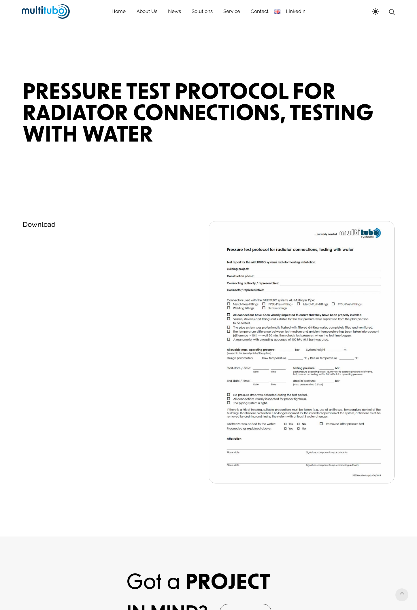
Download (39, 224)
